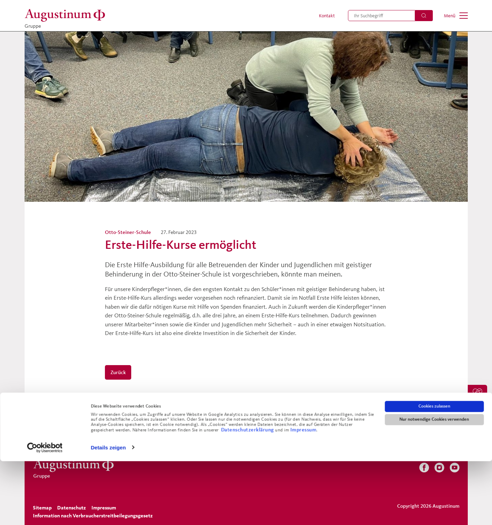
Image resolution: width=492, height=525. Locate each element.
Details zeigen (108, 511)
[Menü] (456, 15)
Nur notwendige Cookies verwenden (434, 483)
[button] (323, 15)
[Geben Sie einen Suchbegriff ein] (390, 15)
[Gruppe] (67, 15)
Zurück (118, 372)
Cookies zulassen (434, 470)
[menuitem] (323, 15)
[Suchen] (424, 15)
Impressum (303, 493)
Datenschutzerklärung (248, 493)
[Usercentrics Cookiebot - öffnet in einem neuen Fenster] (45, 511)
